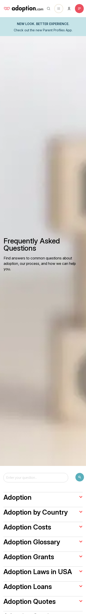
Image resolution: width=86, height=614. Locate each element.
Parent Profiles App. (57, 30)
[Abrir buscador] (47, 8)
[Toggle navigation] (79, 8)
